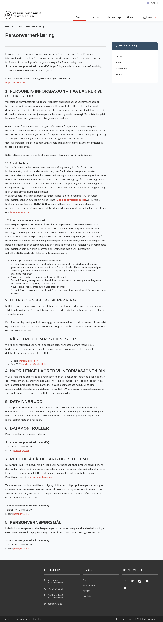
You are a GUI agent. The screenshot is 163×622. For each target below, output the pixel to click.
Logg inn (145, 17)
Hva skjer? (95, 17)
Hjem (7, 26)
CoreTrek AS (133, 619)
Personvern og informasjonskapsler (22, 619)
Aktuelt (130, 17)
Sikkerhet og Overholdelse (33, 364)
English (154, 3)
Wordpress (153, 619)
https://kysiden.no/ (15, 82)
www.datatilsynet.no (41, 477)
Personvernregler (28, 360)
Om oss (80, 17)
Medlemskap (113, 17)
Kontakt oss (121, 68)
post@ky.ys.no (21, 450)
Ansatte (119, 62)
